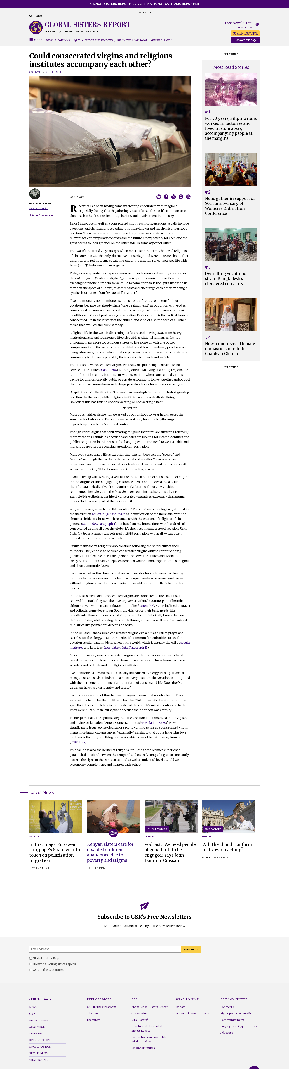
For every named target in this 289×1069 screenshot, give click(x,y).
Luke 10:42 (78, 742)
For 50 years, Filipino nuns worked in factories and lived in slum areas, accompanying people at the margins (231, 128)
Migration (37, 1027)
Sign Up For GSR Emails (235, 1013)
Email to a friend (181, 196)
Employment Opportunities (238, 1026)
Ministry (36, 1033)
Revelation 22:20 (154, 722)
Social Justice (40, 1046)
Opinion (149, 836)
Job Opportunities (143, 1048)
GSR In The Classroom (101, 1007)
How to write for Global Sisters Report (146, 1028)
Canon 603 (145, 605)
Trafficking (38, 1059)
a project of (144, 3)
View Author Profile (38, 208)
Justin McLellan (39, 868)
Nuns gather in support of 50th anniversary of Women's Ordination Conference (230, 206)
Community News (232, 1020)
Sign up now (245, 27)
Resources (93, 1020)
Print (188, 196)
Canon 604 (108, 370)
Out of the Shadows (99, 40)
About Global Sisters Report (149, 1007)
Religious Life (54, 72)
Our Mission (139, 1013)
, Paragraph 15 (125, 647)
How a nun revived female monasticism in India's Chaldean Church (230, 348)
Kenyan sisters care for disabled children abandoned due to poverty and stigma (110, 852)
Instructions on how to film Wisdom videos (149, 1039)
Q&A (32, 1013)
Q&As (77, 40)
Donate (180, 1007)
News (49, 40)
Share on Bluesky (158, 196)
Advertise (226, 1032)
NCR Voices (213, 829)
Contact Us (227, 1007)
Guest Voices (157, 829)
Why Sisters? (139, 1020)
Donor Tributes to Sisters (192, 1013)
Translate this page (245, 40)
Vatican (34, 836)
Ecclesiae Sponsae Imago (108, 514)
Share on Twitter (173, 196)
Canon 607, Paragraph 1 (98, 524)
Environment (39, 1020)
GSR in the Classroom (132, 40)
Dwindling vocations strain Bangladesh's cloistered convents (225, 278)
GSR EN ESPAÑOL (245, 33)
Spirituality (38, 1053)
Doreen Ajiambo (96, 868)
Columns (64, 40)
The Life (92, 1013)
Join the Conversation (41, 215)
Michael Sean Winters (215, 857)
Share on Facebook (166, 196)
